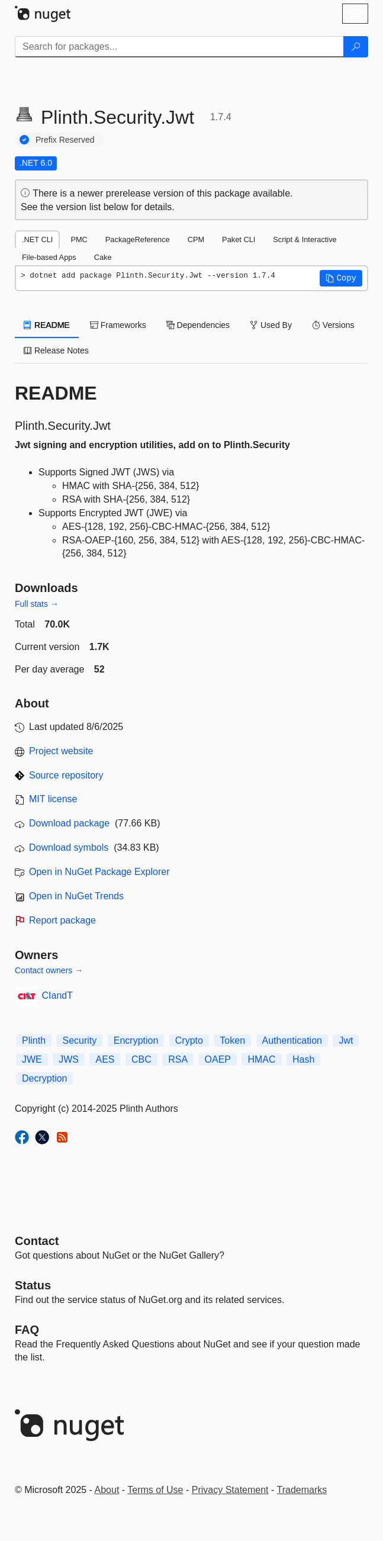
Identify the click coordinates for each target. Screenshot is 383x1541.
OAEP (218, 1059)
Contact (37, 1240)
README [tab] (47, 325)
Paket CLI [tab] (238, 239)
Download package (69, 823)
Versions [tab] (333, 325)
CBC (141, 1059)
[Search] (355, 46)
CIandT (57, 995)
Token (232, 1040)
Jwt (346, 1040)
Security (79, 1040)
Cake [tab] (103, 257)
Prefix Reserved (65, 139)
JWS (69, 1059)
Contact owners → (49, 970)
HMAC (261, 1059)
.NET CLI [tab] (37, 239)
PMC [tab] (78, 239)
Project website (61, 751)
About (107, 1490)
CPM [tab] (196, 239)
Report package (62, 920)
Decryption (44, 1078)
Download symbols (68, 847)
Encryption (136, 1040)
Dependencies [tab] (198, 325)
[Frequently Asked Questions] (27, 1329)
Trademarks (302, 1490)
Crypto (189, 1040)
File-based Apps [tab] (49, 257)
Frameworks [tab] (118, 325)
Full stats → (37, 604)
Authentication (292, 1040)
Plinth (34, 1040)
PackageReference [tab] (137, 239)
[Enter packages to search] (179, 46)
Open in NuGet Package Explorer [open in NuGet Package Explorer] (99, 872)
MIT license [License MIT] (53, 799)
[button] (341, 278)
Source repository (66, 775)
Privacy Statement (230, 1490)
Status (33, 1285)
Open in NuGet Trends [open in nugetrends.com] (76, 896)
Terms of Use (155, 1490)
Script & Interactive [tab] (304, 239)
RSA (178, 1059)
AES (104, 1059)
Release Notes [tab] (56, 350)
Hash (303, 1059)
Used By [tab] (271, 325)
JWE (32, 1059)
